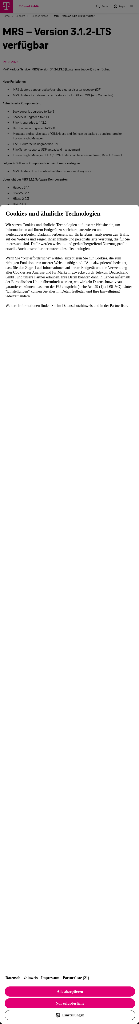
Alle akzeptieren (70, 991)
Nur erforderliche (70, 1003)
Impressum (50, 978)
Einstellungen (69, 1015)
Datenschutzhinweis (21, 978)
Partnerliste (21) (76, 978)
